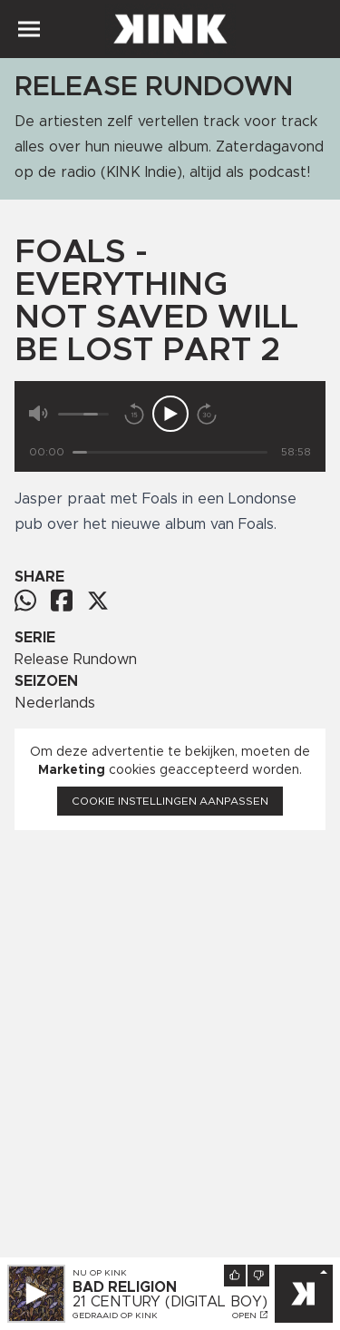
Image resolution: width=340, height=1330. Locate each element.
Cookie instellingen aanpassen (170, 801)
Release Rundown (76, 659)
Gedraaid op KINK (115, 1315)
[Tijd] (170, 452)
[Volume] (83, 414)
